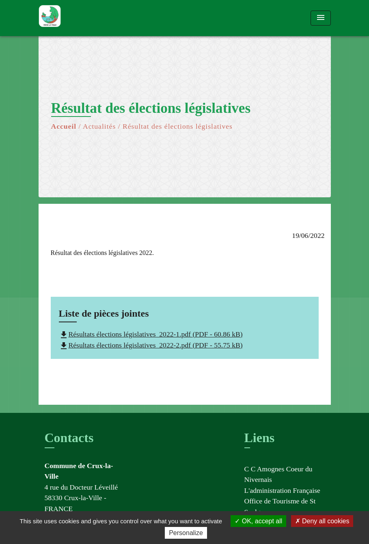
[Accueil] (89, 18)
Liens (259, 437)
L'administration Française (282, 490)
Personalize (186, 532)
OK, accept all (258, 521)
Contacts (69, 437)
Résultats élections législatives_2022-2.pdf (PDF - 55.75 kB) (151, 345)
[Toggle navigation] (321, 18)
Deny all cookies (322, 521)
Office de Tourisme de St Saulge (280, 506)
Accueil (64, 126)
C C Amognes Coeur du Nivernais (278, 474)
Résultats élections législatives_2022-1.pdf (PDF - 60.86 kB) (151, 334)
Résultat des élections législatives (178, 126)
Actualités (99, 126)
